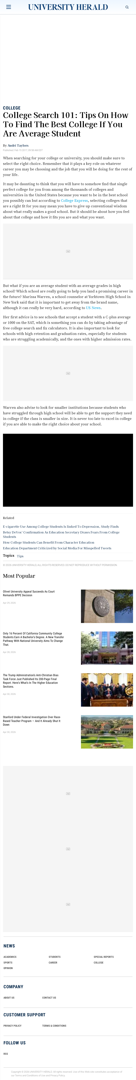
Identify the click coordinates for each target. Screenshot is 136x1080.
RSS (6, 1053)
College (12, 108)
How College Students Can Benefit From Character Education (48, 542)
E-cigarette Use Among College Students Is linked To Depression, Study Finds (61, 526)
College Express (74, 200)
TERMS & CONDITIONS (54, 1025)
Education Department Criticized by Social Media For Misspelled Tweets (57, 548)
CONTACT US (49, 997)
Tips (20, 556)
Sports (8, 962)
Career (53, 962)
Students (55, 956)
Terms (18, 1075)
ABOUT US (9, 997)
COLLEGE (98, 962)
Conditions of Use (36, 1075)
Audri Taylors (18, 145)
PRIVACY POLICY (12, 1025)
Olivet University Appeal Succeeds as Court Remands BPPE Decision (29, 593)
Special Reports (104, 956)
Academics (10, 956)
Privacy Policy (57, 1075)
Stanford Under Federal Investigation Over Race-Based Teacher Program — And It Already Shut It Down (32, 720)
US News (93, 307)
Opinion (8, 968)
